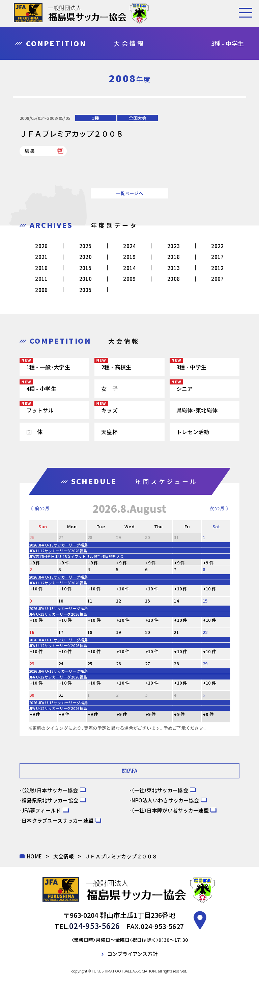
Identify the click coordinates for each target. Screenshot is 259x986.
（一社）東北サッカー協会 (160, 789)
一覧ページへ (129, 193)
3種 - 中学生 (191, 367)
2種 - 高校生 (116, 367)
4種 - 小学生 (41, 388)
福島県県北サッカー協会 (50, 799)
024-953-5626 (94, 925)
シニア (184, 388)
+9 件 (35, 562)
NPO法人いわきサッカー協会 (165, 799)
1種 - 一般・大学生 (48, 367)
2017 (217, 256)
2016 (41, 267)
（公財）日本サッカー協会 (50, 789)
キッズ (109, 410)
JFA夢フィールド (41, 810)
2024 (129, 245)
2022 (217, 245)
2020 (85, 256)
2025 (85, 245)
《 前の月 (39, 508)
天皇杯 (109, 432)
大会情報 (63, 855)
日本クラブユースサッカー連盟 (57, 820)
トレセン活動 (192, 432)
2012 (217, 267)
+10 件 (36, 588)
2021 (41, 256)
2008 (173, 278)
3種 (95, 118)
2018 (173, 256)
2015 (85, 267)
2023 (173, 245)
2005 (85, 289)
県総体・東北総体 (197, 410)
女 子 (109, 388)
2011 (41, 278)
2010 (85, 278)
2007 (217, 278)
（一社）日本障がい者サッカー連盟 (170, 810)
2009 (129, 278)
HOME (34, 855)
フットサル (40, 410)
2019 (129, 256)
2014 (129, 267)
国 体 (34, 432)
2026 (41, 245)
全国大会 (137, 118)
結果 (30, 151)
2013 (173, 267)
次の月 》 (220, 508)
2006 (41, 289)
